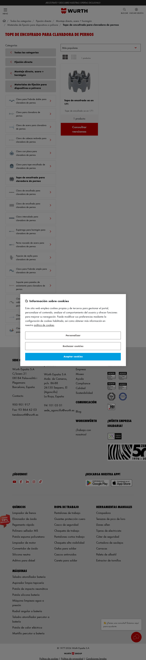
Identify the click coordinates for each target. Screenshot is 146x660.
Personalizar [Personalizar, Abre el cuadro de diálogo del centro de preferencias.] (73, 335)
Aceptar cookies (73, 356)
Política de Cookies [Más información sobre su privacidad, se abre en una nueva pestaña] (44, 325)
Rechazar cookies (73, 346)
